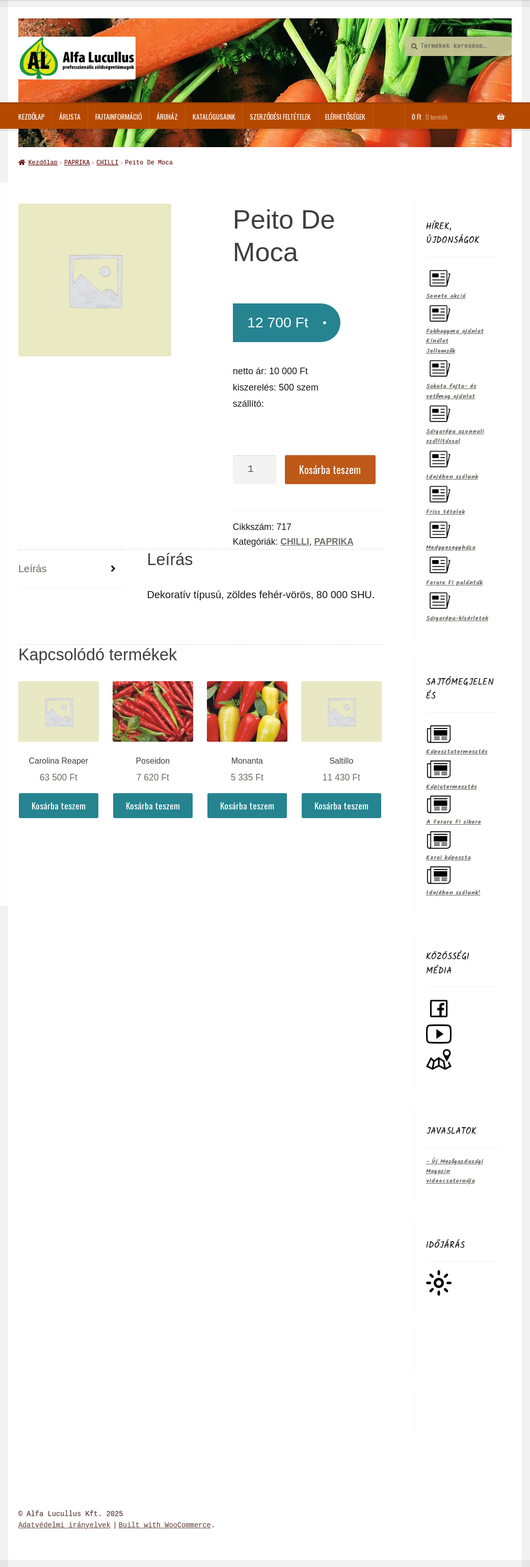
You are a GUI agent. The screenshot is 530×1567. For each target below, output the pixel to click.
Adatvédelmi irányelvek (64, 1524)
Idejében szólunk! (453, 879)
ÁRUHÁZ (167, 116)
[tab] (71, 567)
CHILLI (107, 162)
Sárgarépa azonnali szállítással (455, 422)
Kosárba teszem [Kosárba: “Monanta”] (247, 804)
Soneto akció (446, 282)
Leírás (32, 567)
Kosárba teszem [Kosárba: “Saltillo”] (341, 804)
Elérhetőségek (345, 116)
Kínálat (437, 340)
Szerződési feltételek (280, 116)
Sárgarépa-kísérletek (457, 604)
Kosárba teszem (330, 468)
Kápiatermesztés (451, 773)
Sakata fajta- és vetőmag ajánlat (451, 377)
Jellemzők (440, 350)
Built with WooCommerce (165, 1524)
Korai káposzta (448, 843)
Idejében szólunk (452, 463)
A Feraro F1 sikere (453, 808)
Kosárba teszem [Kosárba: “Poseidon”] (153, 804)
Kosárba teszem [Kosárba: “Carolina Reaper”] (59, 804)
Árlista (70, 116)
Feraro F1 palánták (454, 568)
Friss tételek (445, 498)
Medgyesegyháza (450, 533)
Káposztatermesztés (457, 737)
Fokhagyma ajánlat (455, 317)
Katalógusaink (214, 116)
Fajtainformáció (118, 116)
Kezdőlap (31, 116)
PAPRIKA (77, 162)
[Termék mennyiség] (254, 468)
